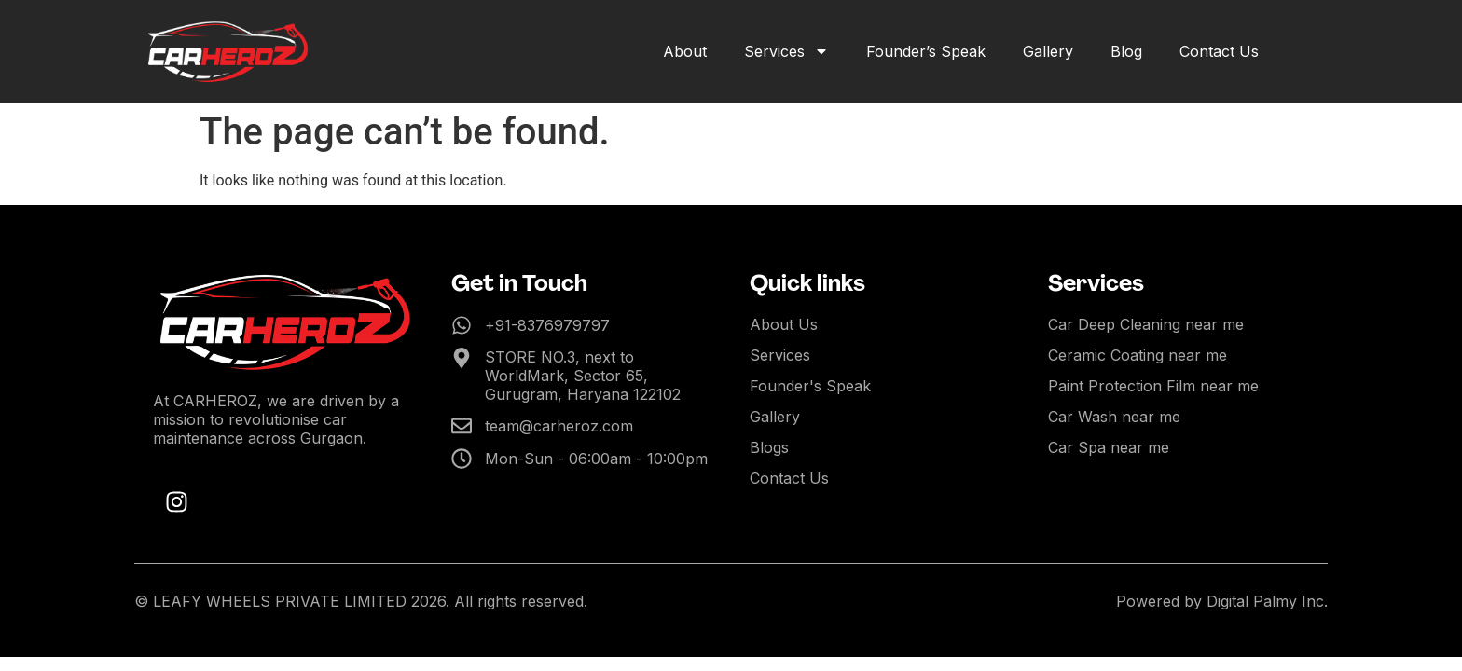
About (685, 51)
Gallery (1048, 51)
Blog (1126, 51)
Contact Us (1219, 51)
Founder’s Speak (926, 51)
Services (786, 51)
